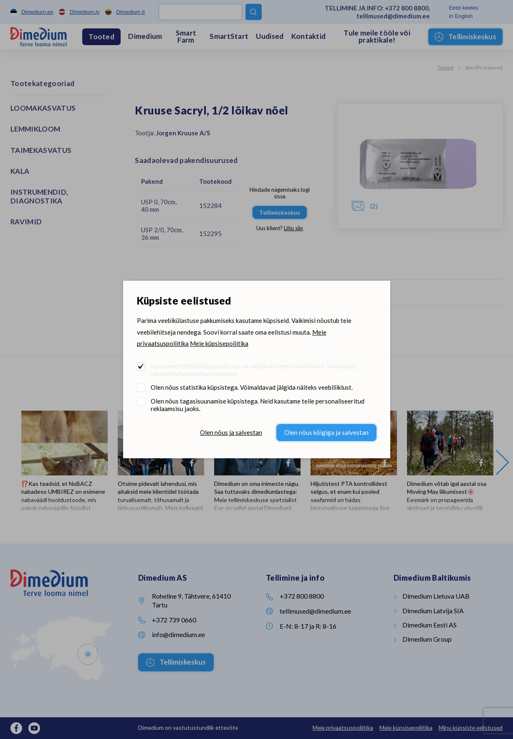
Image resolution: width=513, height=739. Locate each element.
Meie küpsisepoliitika (219, 343)
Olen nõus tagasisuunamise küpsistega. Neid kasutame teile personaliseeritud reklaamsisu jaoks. (257, 404)
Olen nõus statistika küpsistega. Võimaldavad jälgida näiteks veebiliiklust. (252, 387)
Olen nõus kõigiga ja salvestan (326, 432)
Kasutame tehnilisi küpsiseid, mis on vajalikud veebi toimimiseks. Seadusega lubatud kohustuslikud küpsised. (254, 369)
